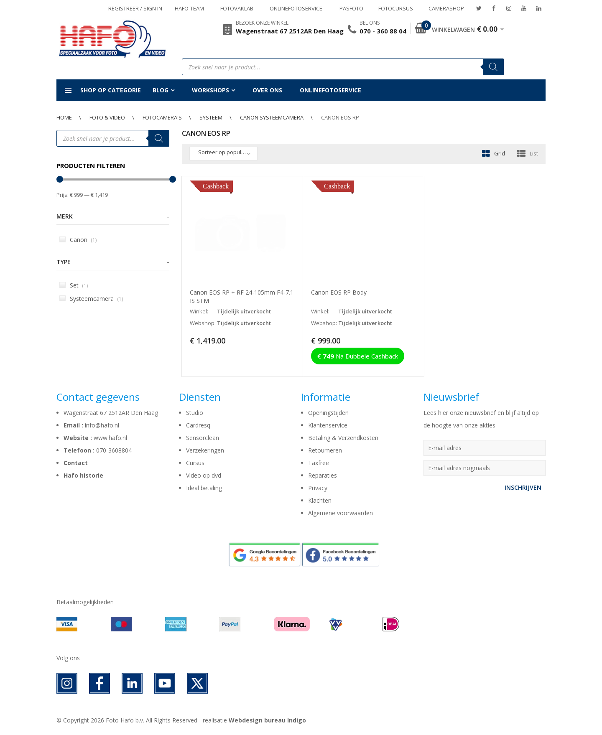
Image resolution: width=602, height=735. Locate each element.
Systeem (210, 117)
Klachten (320, 500)
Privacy (317, 488)
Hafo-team (189, 8)
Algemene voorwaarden (340, 513)
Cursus (195, 463)
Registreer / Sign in (135, 8)
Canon (78, 240)
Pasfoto (351, 8)
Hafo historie (83, 475)
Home (64, 117)
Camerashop (446, 8)
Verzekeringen (205, 450)
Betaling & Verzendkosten (343, 438)
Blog (160, 90)
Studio (194, 413)
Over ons (267, 90)
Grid (499, 153)
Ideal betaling (204, 488)
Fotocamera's (162, 117)
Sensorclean (202, 438)
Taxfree (318, 463)
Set (73, 285)
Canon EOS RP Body (339, 292)
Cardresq (198, 425)
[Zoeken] (493, 66)
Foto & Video (107, 117)
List (534, 153)
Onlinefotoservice (296, 8)
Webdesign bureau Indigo (267, 720)
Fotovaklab (236, 8)
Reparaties (322, 475)
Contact (76, 463)
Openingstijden (328, 413)
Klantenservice (327, 425)
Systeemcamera (91, 299)
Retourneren (325, 450)
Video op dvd (203, 475)
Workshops (210, 90)
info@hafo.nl (102, 425)
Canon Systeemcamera (272, 117)
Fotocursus (395, 8)
